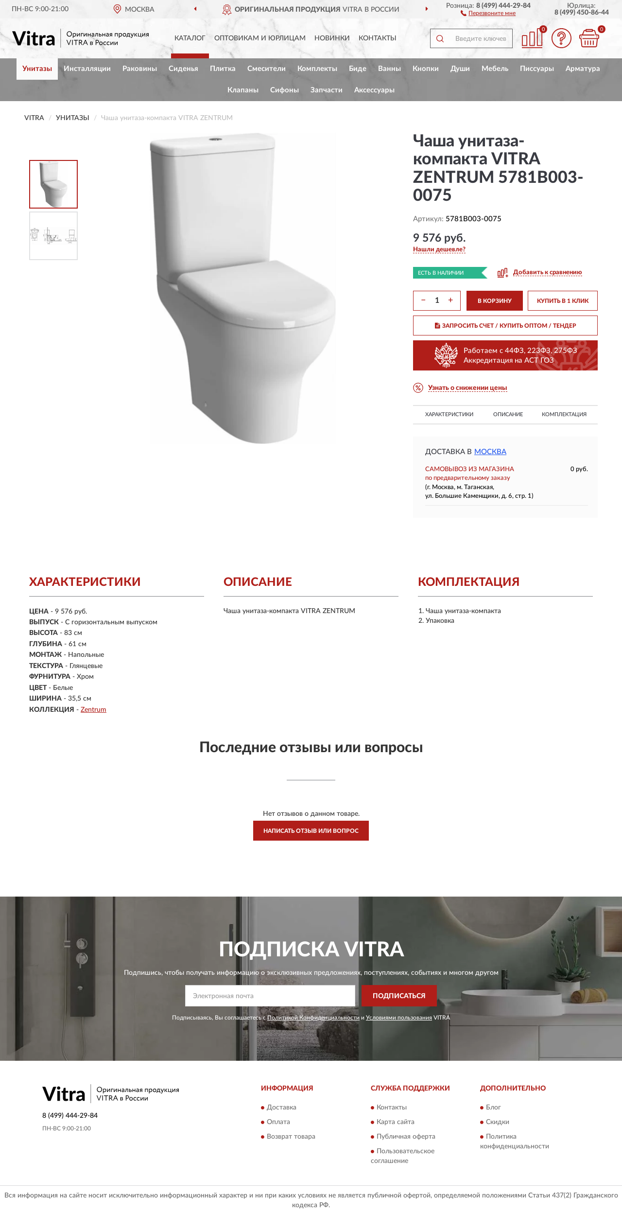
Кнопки (426, 68)
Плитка (223, 68)
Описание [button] (508, 414)
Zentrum (93, 709)
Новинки (332, 38)
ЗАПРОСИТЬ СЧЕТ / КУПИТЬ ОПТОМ (505, 326)
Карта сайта (396, 1122)
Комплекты (317, 68)
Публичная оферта (406, 1136)
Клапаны (243, 90)
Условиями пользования (399, 1018)
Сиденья (183, 68)
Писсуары (537, 68)
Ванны (389, 68)
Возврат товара (291, 1136)
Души (460, 68)
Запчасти (327, 90)
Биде (357, 68)
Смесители (266, 68)
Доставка (281, 1107)
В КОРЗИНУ (495, 301)
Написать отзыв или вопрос (311, 831)
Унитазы (37, 68)
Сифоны (284, 90)
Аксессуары (374, 90)
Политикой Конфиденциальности (313, 1018)
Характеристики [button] (449, 414)
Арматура (583, 68)
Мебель (495, 68)
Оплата (278, 1122)
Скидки (497, 1122)
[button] (488, 13)
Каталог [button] (190, 38)
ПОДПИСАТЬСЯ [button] (399, 996)
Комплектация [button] (564, 414)
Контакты (378, 38)
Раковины (139, 68)
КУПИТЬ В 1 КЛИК (562, 301)
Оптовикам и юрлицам (260, 38)
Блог (493, 1107)
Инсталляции (87, 68)
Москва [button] (490, 452)
